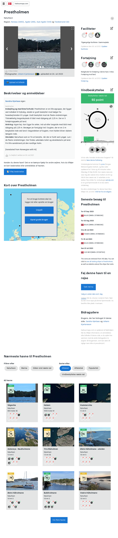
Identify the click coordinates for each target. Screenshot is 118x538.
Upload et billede (15, 82)
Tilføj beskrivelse (15, 172)
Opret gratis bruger (39, 220)
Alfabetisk (78, 368)
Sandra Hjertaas (12, 101)
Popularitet (93, 368)
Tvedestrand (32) (62, 22)
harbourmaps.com (21, 3)
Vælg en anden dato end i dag (91, 294)
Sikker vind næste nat (42, 368)
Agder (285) (30, 22)
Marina (24, 368)
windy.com (110, 180)
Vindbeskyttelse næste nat (73, 374)
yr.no (103, 164)
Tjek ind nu (88, 287)
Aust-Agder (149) (44, 22)
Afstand (65, 368)
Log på (39, 210)
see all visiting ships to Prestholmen (100, 261)
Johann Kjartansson (26, 74)
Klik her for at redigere (103, 192)
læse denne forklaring (94, 160)
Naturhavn (11, 368)
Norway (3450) (17, 22)
